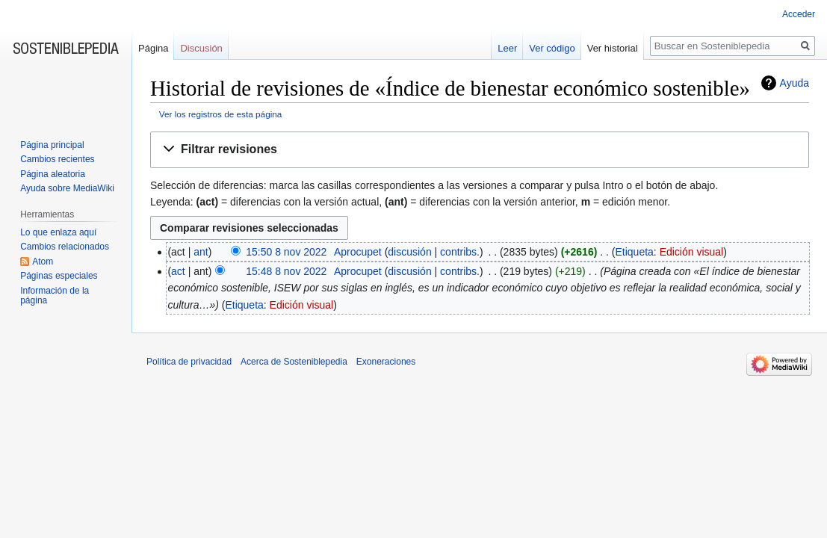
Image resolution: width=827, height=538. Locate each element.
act (178, 271)
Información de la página (54, 295)
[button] (479, 149)
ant (200, 252)
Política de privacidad (189, 361)
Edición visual (692, 252)
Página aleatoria (52, 174)
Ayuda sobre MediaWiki (67, 188)
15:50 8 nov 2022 (286, 252)
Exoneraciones (385, 361)
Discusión (201, 48)
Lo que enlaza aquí (58, 232)
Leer (507, 48)
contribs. (460, 252)
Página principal (52, 145)
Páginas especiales (58, 275)
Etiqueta (634, 252)
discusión (409, 252)
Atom (42, 261)
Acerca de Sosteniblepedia (294, 361)
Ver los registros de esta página (220, 114)
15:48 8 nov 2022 (286, 271)
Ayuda (794, 83)
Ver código (551, 48)
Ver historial (612, 48)
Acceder (798, 14)
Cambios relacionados (64, 246)
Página (153, 48)
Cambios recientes (57, 159)
